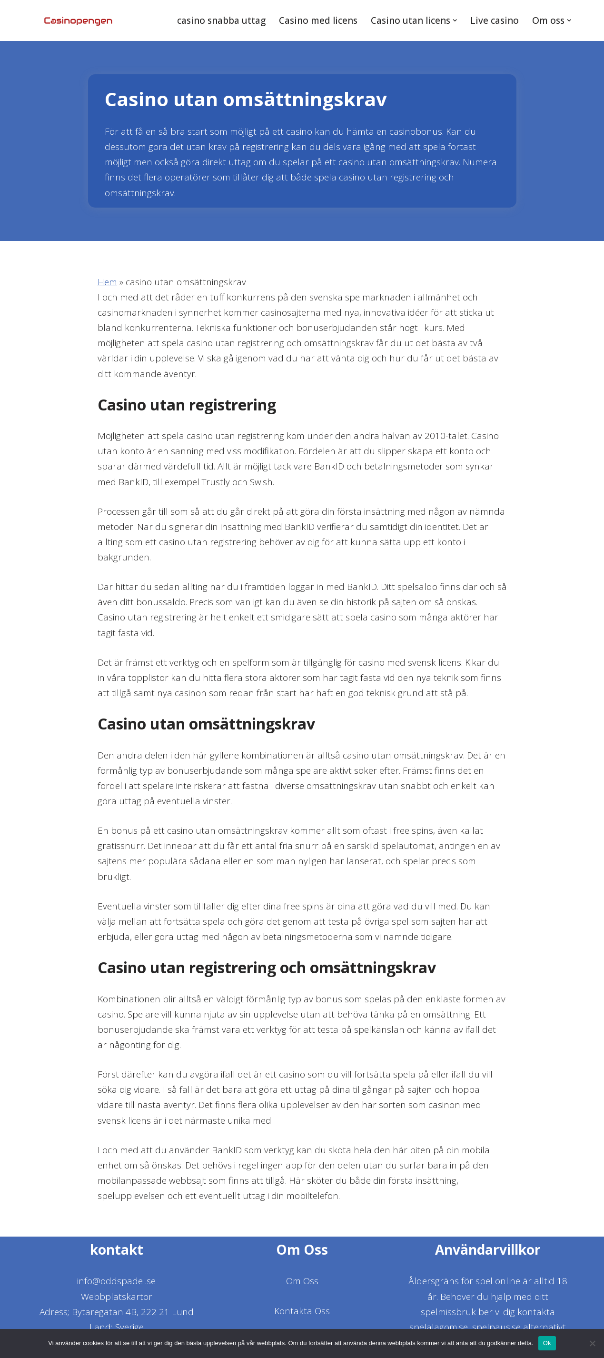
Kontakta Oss (302, 1314)
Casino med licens (317, 20)
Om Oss (302, 1285)
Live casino (494, 20)
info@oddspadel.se (116, 1285)
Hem (107, 282)
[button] (455, 20)
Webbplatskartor (116, 1300)
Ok (547, 1343)
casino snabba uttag (220, 20)
